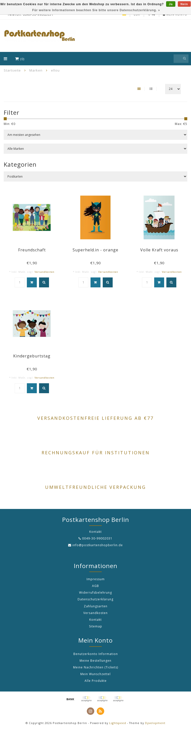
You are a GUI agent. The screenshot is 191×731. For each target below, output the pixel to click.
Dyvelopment (155, 723)
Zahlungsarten (95, 606)
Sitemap (95, 626)
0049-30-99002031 (97, 538)
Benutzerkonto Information (95, 654)
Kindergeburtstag (31, 356)
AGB (95, 586)
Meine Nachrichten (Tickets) (95, 667)
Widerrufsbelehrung (95, 592)
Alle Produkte (96, 681)
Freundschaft (32, 250)
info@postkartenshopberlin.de (97, 545)
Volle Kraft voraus (159, 250)
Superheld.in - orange (95, 250)
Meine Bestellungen (95, 660)
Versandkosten (44, 271)
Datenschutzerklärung (95, 599)
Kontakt (95, 619)
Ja (171, 4)
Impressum (96, 579)
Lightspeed (117, 723)
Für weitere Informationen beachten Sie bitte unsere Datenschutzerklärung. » (96, 10)
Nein (184, 4)
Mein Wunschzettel (95, 674)
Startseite (12, 70)
